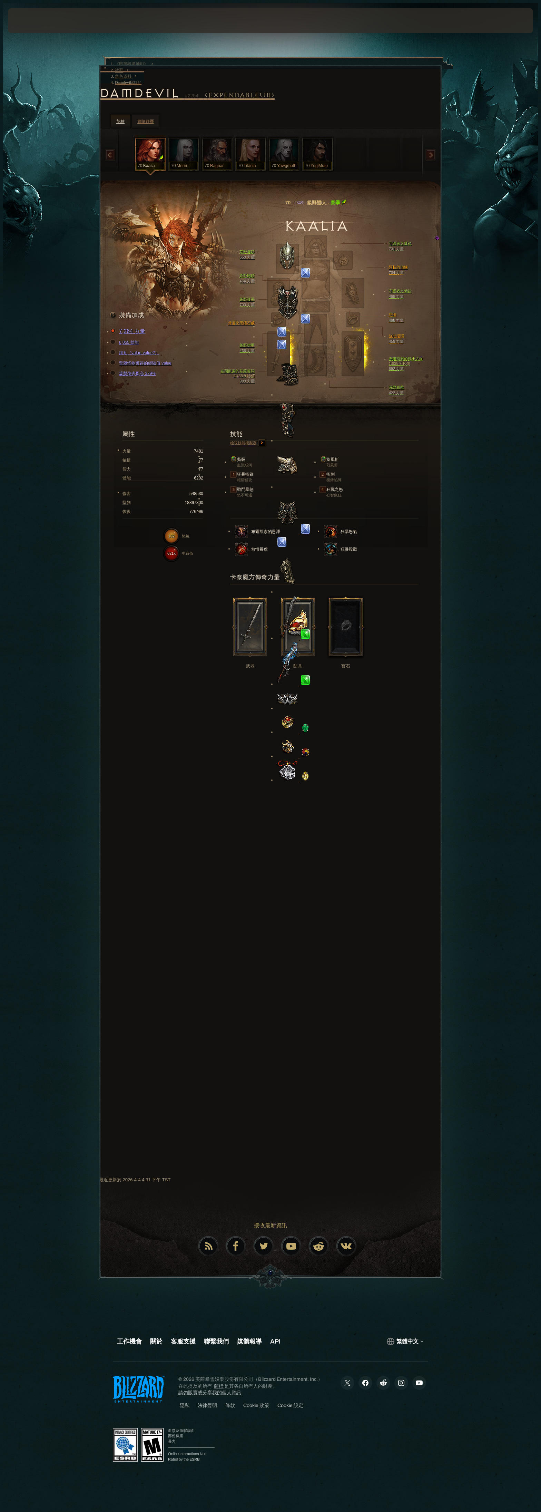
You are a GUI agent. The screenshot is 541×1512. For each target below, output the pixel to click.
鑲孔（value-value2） (135, 353)
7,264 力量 (128, 332)
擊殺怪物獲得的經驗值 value (141, 363)
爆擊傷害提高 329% (134, 373)
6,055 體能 (125, 342)
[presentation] (33, 20)
